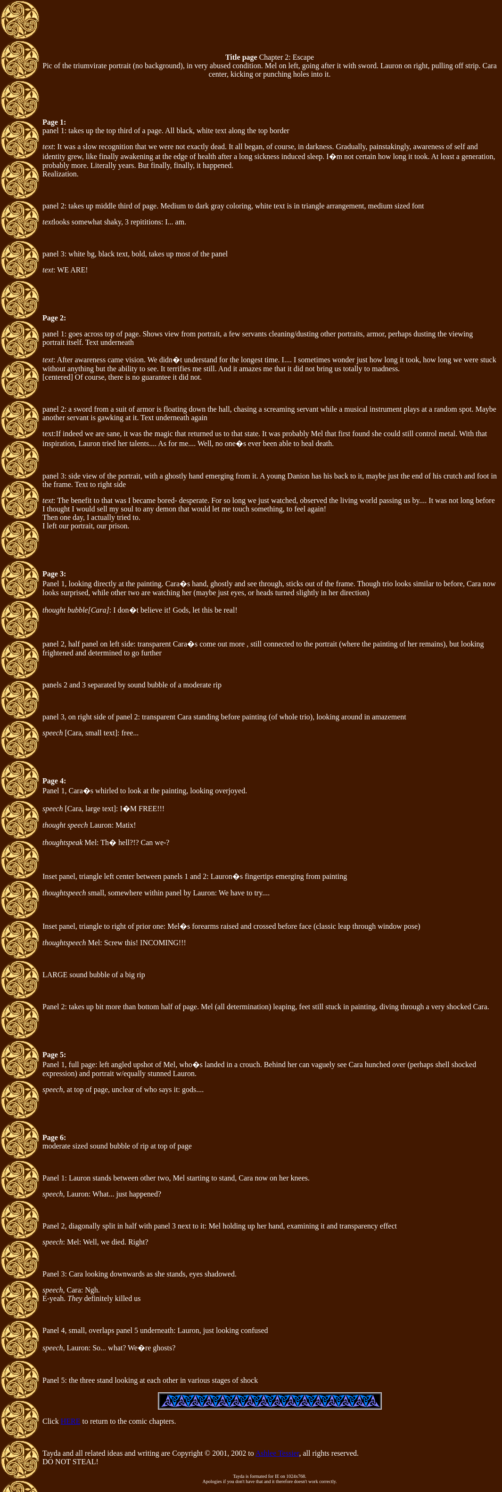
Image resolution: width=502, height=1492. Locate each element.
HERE (71, 1421)
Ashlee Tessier (277, 1453)
